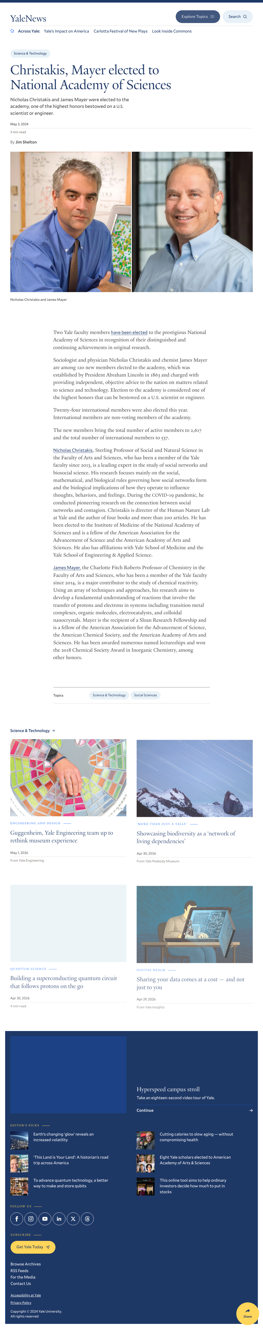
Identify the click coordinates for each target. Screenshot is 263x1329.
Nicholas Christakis (72, 454)
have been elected (129, 336)
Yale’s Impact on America (66, 31)
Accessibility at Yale (26, 1295)
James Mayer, (67, 571)
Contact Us (21, 1283)
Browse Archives (26, 1264)
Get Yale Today (33, 1247)
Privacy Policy (21, 1302)
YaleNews (28, 19)
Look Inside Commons (172, 31)
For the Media (23, 1277)
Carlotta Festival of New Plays (121, 31)
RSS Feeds (20, 1270)
